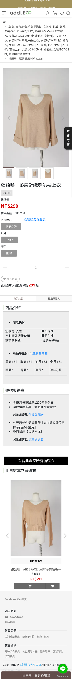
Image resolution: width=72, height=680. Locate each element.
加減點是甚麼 (12, 636)
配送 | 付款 (28, 636)
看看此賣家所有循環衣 (36, 460)
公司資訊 (10, 656)
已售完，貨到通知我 (36, 675)
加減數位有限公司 (30, 664)
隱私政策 (45, 651)
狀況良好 (11, 226)
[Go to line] (63, 669)
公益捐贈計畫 (29, 651)
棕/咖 (9, 253)
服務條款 (58, 651)
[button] (63, 117)
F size (9, 240)
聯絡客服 (10, 621)
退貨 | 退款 (43, 636)
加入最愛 (10, 279)
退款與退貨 (36, 439)
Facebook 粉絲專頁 (16, 599)
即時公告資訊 (12, 651)
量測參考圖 (40, 353)
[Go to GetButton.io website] (63, 676)
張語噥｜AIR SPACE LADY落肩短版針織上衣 (36, 569)
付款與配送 (36, 414)
